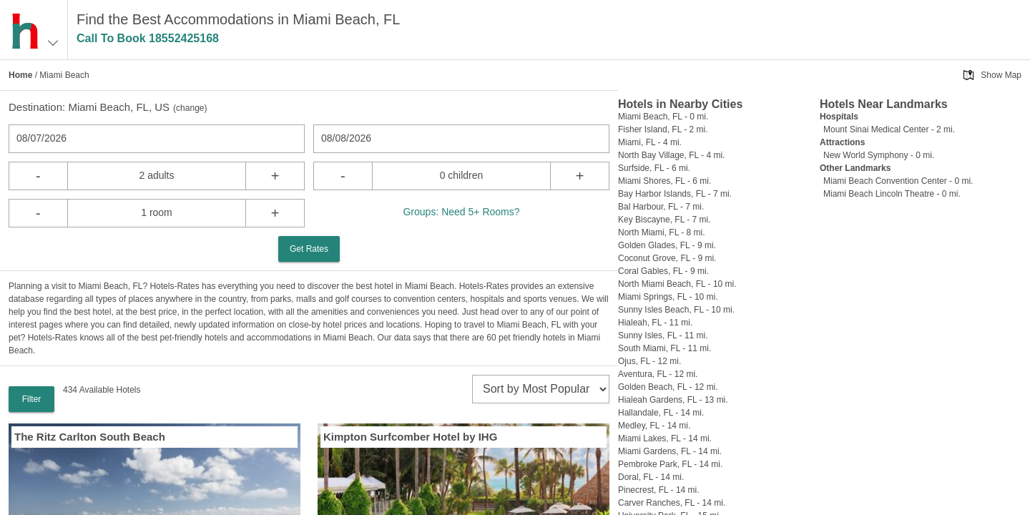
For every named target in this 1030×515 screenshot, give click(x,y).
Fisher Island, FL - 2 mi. (663, 129)
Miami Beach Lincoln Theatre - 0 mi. (892, 194)
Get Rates (309, 249)
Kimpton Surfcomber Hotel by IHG (410, 437)
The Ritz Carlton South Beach (89, 437)
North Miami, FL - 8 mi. (661, 232)
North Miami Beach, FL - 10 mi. (677, 284)
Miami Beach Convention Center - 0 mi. (898, 181)
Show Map (1001, 75)
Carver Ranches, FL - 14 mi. (671, 503)
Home (20, 75)
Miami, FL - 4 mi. (650, 142)
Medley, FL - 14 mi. (654, 426)
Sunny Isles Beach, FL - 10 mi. (676, 310)
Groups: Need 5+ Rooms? (461, 211)
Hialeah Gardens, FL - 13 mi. (673, 400)
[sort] (540, 389)
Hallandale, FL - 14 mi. (661, 413)
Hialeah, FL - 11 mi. (655, 323)
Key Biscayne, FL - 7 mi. (664, 220)
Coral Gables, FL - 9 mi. (663, 271)
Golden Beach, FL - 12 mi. (668, 387)
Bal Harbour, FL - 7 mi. (661, 207)
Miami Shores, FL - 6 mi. (664, 181)
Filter (31, 399)
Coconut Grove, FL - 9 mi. (667, 258)
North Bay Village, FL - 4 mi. (671, 155)
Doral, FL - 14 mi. (651, 477)
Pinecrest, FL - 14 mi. (659, 490)
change (190, 108)
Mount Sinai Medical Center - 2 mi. (889, 129)
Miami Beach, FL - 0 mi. (663, 117)
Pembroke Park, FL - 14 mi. (670, 464)
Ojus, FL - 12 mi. (649, 361)
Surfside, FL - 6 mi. (654, 168)
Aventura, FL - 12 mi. (657, 374)
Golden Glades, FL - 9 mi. (667, 245)
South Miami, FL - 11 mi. (664, 348)
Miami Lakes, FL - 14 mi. (665, 438)
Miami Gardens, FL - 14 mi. (670, 451)
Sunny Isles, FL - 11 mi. (663, 335)
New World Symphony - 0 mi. (878, 155)
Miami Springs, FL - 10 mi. (668, 297)
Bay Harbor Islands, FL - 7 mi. (675, 194)
